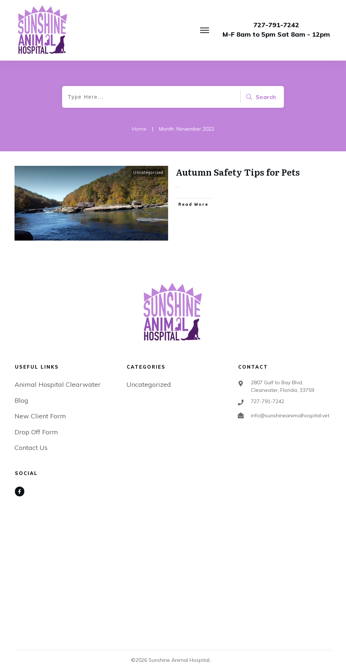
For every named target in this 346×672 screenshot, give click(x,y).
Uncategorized (148, 172)
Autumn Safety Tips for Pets (238, 171)
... (177, 185)
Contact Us (31, 447)
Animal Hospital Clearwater (58, 384)
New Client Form (40, 416)
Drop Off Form (36, 432)
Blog (21, 400)
